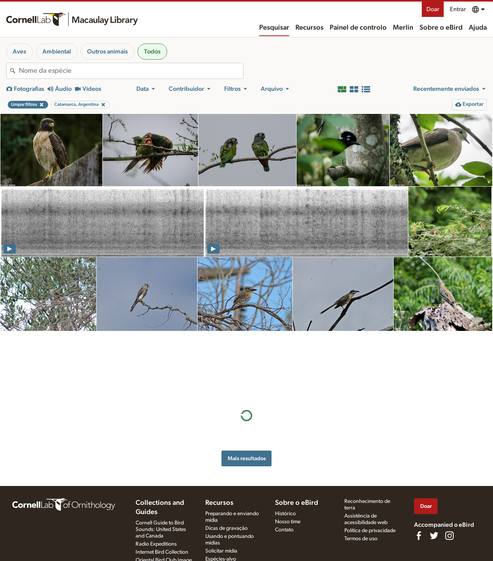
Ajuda (478, 27)
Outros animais (107, 51)
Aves (19, 51)
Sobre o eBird (441, 27)
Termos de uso (360, 538)
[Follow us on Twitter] (434, 535)
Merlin (403, 27)
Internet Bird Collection (162, 552)
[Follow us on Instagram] (449, 535)
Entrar (458, 9)
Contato (284, 530)
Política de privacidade (370, 530)
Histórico (285, 513)
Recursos (309, 27)
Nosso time (287, 521)
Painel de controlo (358, 27)
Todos (152, 51)
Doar (432, 9)
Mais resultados (247, 393)
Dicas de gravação (226, 528)
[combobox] (131, 70)
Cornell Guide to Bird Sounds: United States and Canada (161, 529)
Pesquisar (274, 27)
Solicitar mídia (221, 551)
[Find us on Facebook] (418, 535)
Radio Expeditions (156, 544)
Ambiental (56, 51)
